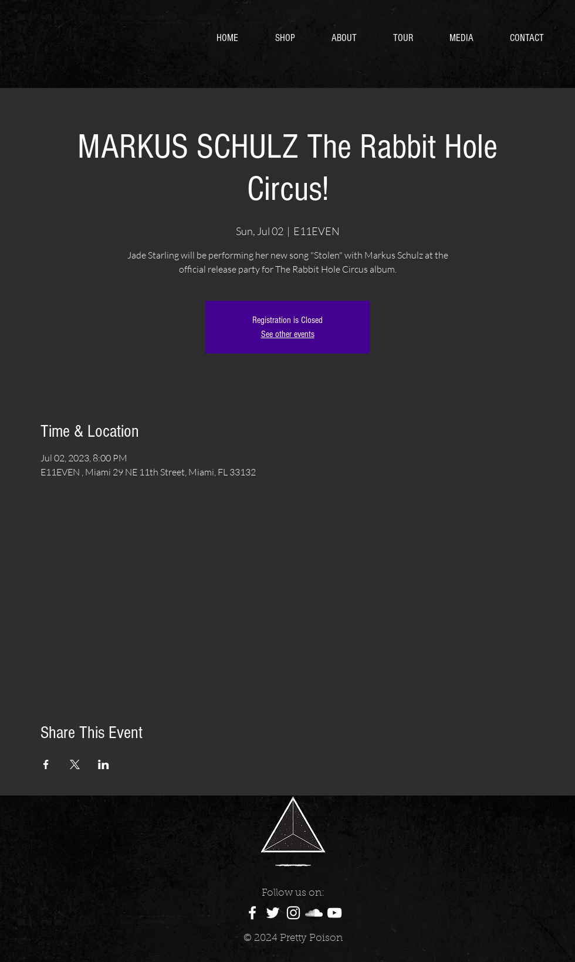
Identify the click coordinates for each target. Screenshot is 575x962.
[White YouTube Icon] (334, 913)
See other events (287, 334)
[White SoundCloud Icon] (314, 913)
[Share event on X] (74, 764)
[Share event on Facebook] (46, 764)
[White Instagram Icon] (293, 913)
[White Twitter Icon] (273, 913)
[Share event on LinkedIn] (103, 764)
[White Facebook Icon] (252, 913)
